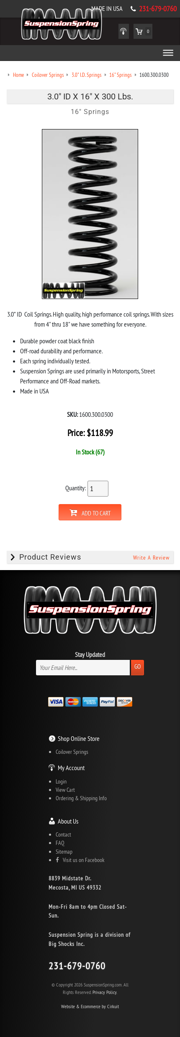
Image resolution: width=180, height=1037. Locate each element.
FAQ (60, 843)
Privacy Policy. (105, 992)
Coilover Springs (72, 752)
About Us (68, 821)
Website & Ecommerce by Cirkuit (90, 1006)
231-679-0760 (158, 8)
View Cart (65, 790)
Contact (63, 834)
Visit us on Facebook (80, 860)
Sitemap (64, 851)
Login (61, 781)
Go (137, 666)
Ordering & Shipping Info (81, 798)
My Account (71, 767)
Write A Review (151, 557)
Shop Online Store (79, 738)
